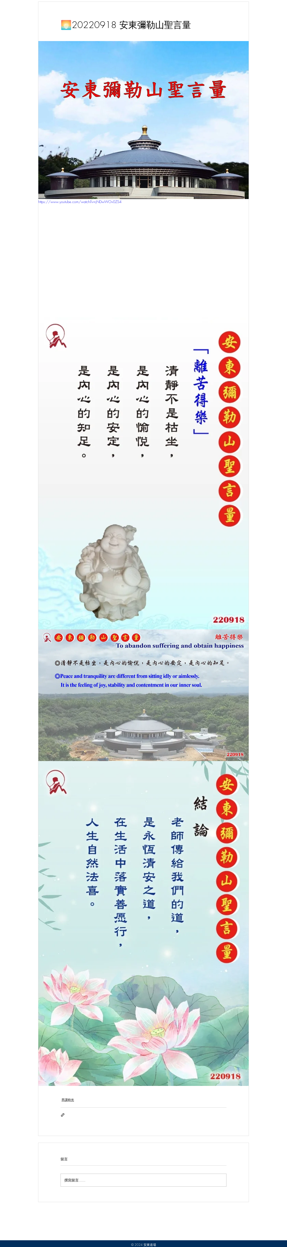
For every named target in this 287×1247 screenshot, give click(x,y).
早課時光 (67, 1100)
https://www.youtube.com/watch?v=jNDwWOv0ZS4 (80, 201)
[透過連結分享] (63, 1115)
